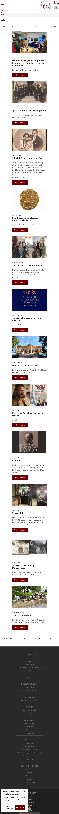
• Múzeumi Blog (29, 733)
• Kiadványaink (29, 730)
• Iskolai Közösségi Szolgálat (29, 658)
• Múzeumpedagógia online (29, 700)
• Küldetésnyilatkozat (29, 720)
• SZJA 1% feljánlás (29, 782)
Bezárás (25, 792)
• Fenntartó (29, 769)
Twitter (30, 805)
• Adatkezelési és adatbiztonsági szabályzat (29, 756)
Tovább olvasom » (19, 75)
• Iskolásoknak (29, 694)
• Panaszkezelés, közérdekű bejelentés (29, 753)
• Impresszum (29, 746)
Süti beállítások (9, 807)
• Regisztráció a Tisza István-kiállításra (29, 667)
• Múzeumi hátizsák (29, 664)
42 (46, 26)
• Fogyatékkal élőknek (29, 697)
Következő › (53, 26)
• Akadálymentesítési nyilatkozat (29, 749)
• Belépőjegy (29, 677)
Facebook (30, 796)
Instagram (31, 802)
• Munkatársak (29, 723)
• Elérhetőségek (29, 671)
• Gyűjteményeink (29, 726)
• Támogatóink (29, 779)
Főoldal (3, 15)
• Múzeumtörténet (29, 717)
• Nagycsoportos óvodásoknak (29, 690)
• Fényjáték (29, 661)
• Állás (29, 714)
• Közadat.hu (29, 759)
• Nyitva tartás (29, 674)
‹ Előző (11, 26)
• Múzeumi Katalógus (29, 710)
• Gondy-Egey (29, 743)
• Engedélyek (30, 776)
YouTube (30, 799)
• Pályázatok (29, 772)
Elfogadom (19, 807)
